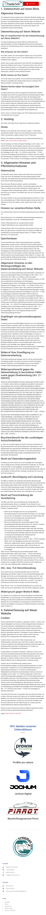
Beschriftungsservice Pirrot (23, 818)
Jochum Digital (23, 793)
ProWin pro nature (23, 762)
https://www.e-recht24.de (13, 713)
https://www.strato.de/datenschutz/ (16, 140)
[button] (31, 4)
